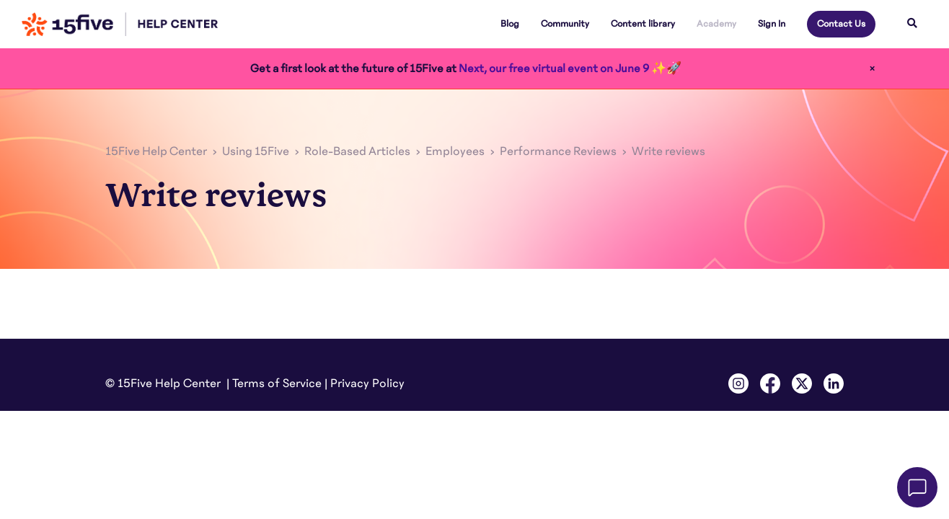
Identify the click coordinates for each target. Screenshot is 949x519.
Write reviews (668, 151)
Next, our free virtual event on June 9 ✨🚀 (570, 68)
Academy (716, 24)
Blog (509, 24)
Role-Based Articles (357, 151)
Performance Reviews (558, 151)
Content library (643, 24)
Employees (455, 151)
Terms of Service (277, 383)
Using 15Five (255, 151)
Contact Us (841, 24)
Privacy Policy (367, 383)
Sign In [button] (771, 24)
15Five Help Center (156, 151)
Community (565, 24)
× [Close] (872, 68)
